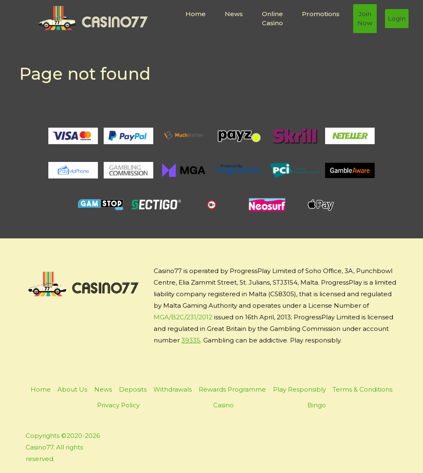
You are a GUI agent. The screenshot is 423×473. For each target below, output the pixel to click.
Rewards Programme (232, 389)
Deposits (133, 389)
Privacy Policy (118, 405)
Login (397, 18)
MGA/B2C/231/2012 (183, 317)
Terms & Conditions (362, 389)
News (234, 14)
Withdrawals (172, 389)
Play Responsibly (299, 389)
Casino (223, 405)
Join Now (364, 18)
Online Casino (272, 18)
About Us (72, 389)
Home (195, 14)
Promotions (321, 14)
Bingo (316, 405)
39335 (190, 340)
